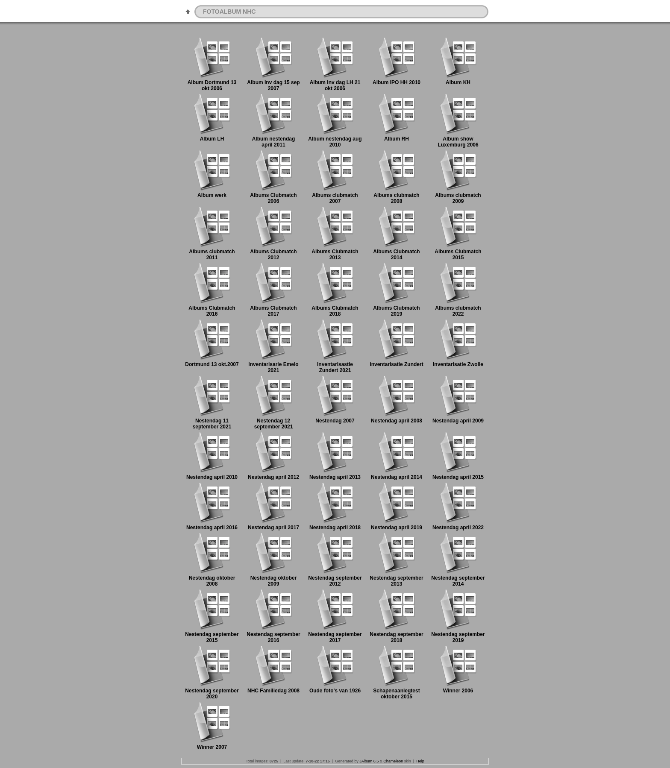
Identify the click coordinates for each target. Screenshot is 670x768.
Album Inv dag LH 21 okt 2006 (335, 85)
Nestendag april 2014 (396, 477)
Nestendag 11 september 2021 (212, 424)
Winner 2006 (458, 691)
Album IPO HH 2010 (396, 82)
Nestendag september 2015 (211, 637)
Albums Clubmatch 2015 (458, 255)
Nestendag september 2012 (334, 581)
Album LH (212, 139)
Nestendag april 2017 (273, 528)
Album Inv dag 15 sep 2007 (273, 85)
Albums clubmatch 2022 (458, 311)
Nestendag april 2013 (335, 477)
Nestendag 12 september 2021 (273, 424)
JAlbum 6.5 (369, 761)
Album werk (211, 195)
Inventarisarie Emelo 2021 (273, 367)
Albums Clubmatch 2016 (211, 311)
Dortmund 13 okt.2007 (211, 364)
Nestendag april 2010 (212, 477)
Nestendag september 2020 (211, 694)
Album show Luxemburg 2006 (458, 142)
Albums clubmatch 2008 (396, 198)
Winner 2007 (212, 747)
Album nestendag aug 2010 (334, 142)
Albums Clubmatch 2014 (396, 255)
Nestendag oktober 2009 (273, 581)
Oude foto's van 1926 (335, 691)
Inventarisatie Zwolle (458, 364)
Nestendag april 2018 (335, 528)
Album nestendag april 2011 (273, 142)
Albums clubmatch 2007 (335, 198)
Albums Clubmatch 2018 (334, 311)
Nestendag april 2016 (212, 528)
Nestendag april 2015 (458, 477)
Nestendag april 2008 (396, 421)
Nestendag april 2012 (273, 477)
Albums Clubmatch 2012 (273, 255)
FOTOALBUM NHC (229, 11)
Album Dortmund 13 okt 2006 (212, 85)
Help (420, 761)
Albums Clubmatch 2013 (334, 255)
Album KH (458, 82)
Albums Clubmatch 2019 (396, 311)
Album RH (396, 139)
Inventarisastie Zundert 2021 (335, 367)
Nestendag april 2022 (458, 528)
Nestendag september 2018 (396, 637)
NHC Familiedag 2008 (273, 691)
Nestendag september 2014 (458, 581)
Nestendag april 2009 (458, 421)
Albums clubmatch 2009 (458, 198)
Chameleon (393, 761)
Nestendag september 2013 (396, 581)
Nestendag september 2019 (458, 637)
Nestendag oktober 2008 (212, 581)
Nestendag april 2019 (396, 528)
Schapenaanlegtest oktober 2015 (396, 694)
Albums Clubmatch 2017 (273, 311)
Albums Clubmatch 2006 (273, 198)
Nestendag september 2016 (273, 637)
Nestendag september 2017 (334, 637)
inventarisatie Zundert (396, 364)
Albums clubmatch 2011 (212, 255)
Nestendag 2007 (334, 421)
